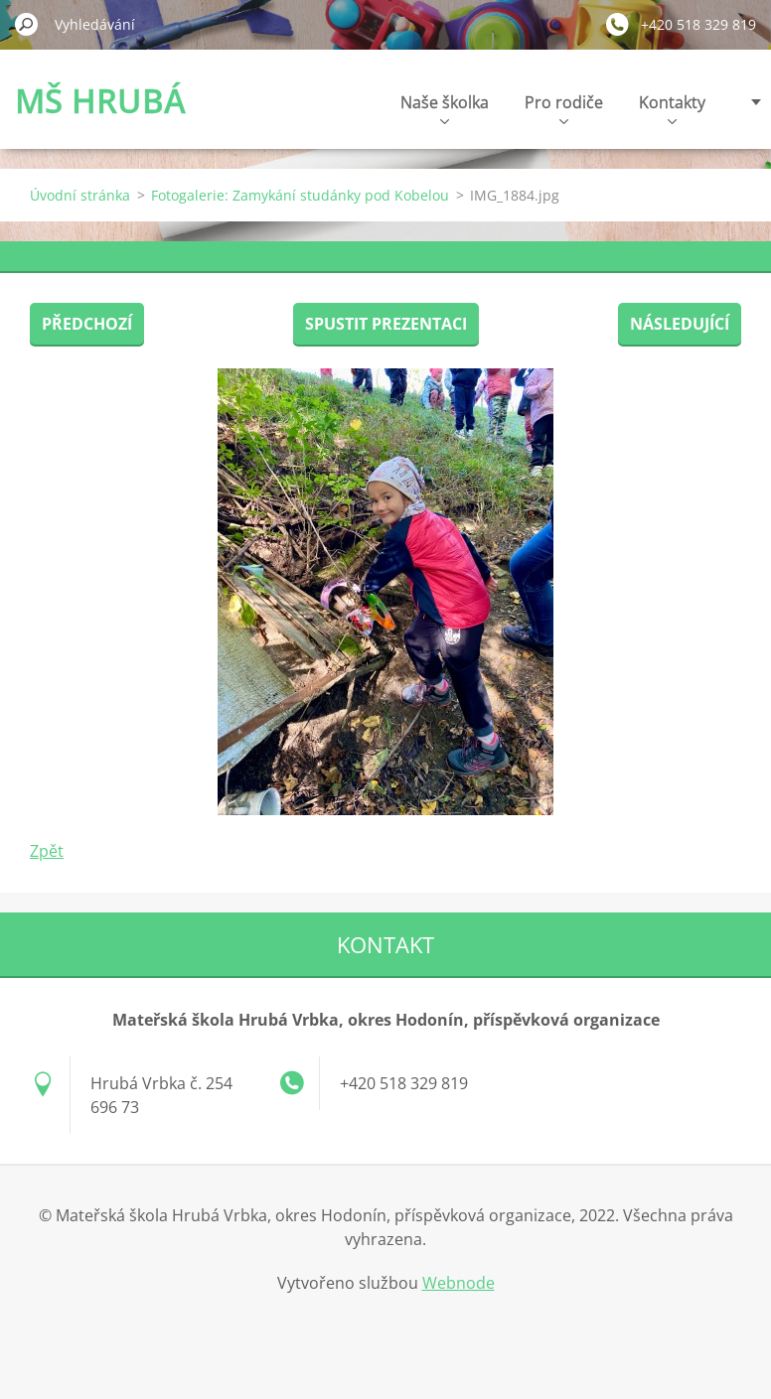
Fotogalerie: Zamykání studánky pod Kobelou (300, 195)
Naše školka (444, 107)
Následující (679, 324)
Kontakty (672, 107)
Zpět (47, 851)
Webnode (458, 1283)
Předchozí (87, 324)
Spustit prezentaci (386, 324)
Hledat (27, 24)
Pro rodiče (564, 107)
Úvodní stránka (80, 195)
